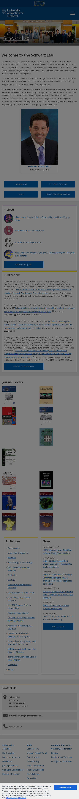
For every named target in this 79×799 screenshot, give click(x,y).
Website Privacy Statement (16, 798)
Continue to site (65, 788)
